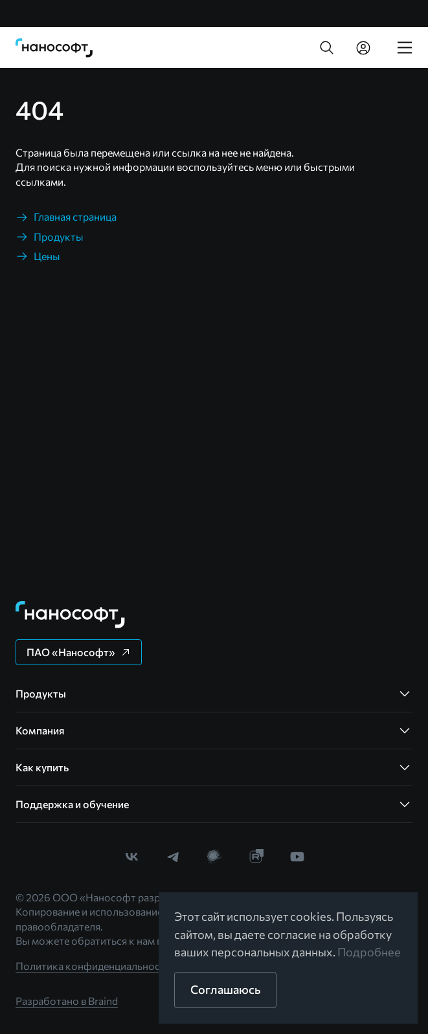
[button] (327, 48)
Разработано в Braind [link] (67, 1001)
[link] (54, 48)
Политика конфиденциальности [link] (93, 966)
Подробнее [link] (369, 952)
